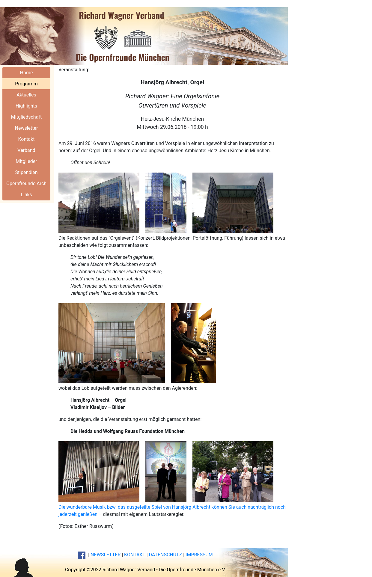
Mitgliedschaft (26, 117)
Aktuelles (26, 95)
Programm (26, 84)
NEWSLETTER (106, 555)
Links (26, 194)
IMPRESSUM (199, 555)
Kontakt (26, 139)
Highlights (26, 106)
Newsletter (26, 128)
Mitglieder (26, 161)
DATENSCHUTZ (165, 555)
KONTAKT (134, 555)
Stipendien (26, 172)
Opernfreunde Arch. (27, 183)
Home (26, 72)
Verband (26, 150)
